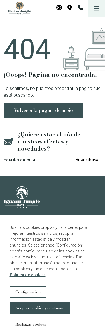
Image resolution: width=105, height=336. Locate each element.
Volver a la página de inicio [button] (43, 110)
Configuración (28, 292)
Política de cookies (28, 275)
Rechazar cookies (30, 324)
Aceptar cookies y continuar (39, 308)
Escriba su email (21, 159)
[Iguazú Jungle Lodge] (17, 8)
